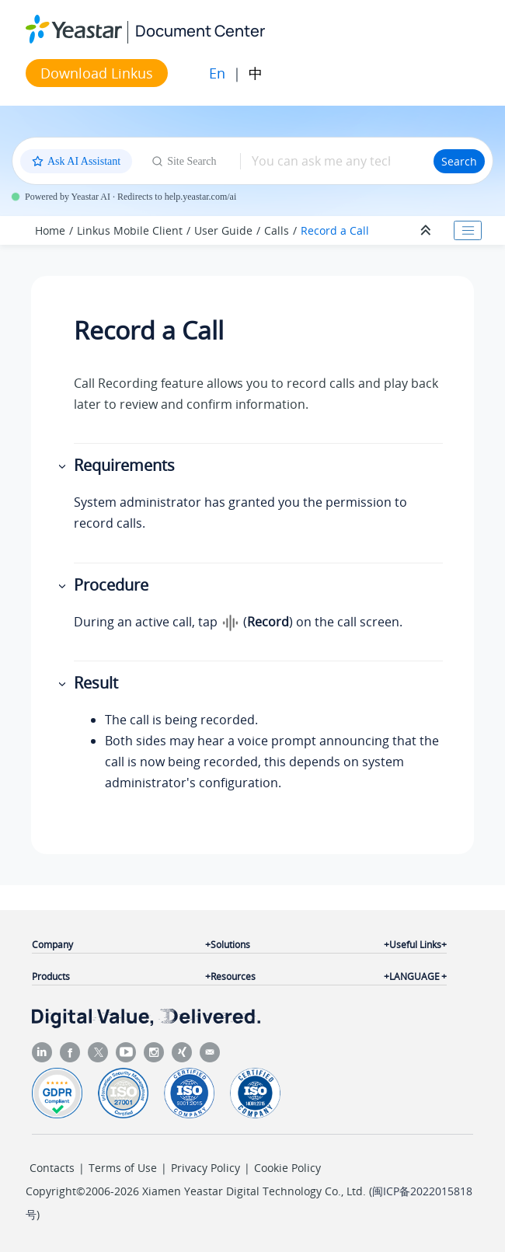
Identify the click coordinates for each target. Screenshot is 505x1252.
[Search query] (337, 161)
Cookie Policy (287, 1167)
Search (459, 161)
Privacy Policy (205, 1167)
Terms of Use (123, 1167)
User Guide (223, 230)
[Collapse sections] (427, 231)
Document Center (200, 30)
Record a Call (335, 230)
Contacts (52, 1167)
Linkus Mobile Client (130, 230)
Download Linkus (96, 73)
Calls (276, 230)
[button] (63, 466)
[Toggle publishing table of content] (468, 231)
